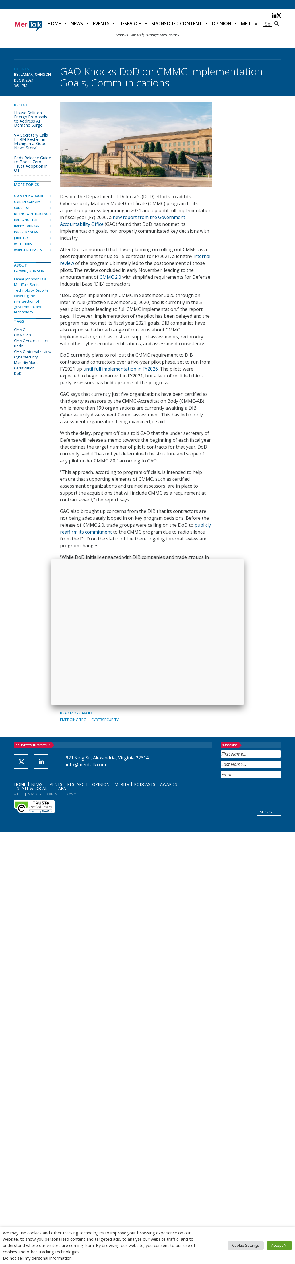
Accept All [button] (279, 1245)
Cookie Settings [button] (245, 1245)
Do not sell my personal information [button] (37, 1258)
